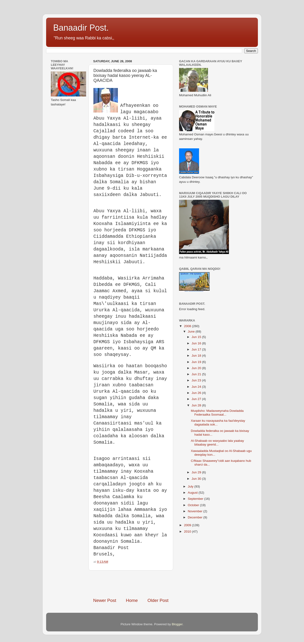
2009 (188, 525)
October (194, 505)
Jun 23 (197, 380)
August (193, 492)
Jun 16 (197, 343)
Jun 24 (197, 386)
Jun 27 (197, 399)
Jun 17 (197, 349)
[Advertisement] (148, 584)
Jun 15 (197, 337)
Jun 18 (197, 355)
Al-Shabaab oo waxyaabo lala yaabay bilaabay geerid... (217, 442)
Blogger (177, 624)
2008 (188, 326)
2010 (188, 531)
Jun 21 (197, 374)
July (191, 486)
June (192, 331)
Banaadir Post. (81, 28)
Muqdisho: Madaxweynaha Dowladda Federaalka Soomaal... (217, 412)
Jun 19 (197, 362)
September (196, 498)
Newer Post (104, 600)
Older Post (158, 600)
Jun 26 (197, 393)
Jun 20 (197, 368)
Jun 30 (197, 478)
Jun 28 (197, 405)
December (195, 517)
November (195, 511)
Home (132, 600)
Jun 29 (197, 472)
